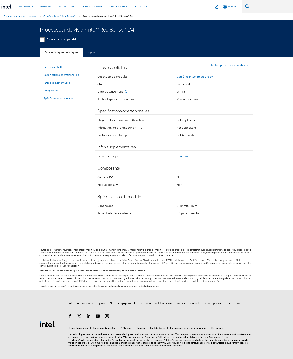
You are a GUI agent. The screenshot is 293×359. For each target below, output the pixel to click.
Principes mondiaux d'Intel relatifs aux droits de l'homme (137, 342)
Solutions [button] (67, 6)
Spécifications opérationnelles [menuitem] (61, 75)
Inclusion (145, 303)
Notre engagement (122, 303)
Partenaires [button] (118, 6)
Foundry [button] (140, 6)
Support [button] (46, 6)
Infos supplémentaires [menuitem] (57, 82)
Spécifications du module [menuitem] (58, 98)
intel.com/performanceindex (84, 339)
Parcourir (183, 156)
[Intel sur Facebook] (70, 316)
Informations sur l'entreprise (87, 303)
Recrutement (234, 303)
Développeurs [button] (92, 6)
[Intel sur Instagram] (107, 316)
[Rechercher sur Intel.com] (271, 6)
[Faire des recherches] (247, 6)
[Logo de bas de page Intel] (47, 324)
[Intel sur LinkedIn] (88, 316)
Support (91, 52)
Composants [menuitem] (51, 90)
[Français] (229, 6)
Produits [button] (26, 6)
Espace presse (212, 303)
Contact (193, 303)
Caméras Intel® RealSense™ (195, 77)
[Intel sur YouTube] (98, 316)
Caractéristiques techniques (61, 52)
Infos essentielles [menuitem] (54, 67)
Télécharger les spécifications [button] (229, 65)
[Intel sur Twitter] (79, 316)
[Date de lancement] (126, 91)
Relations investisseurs (169, 303)
